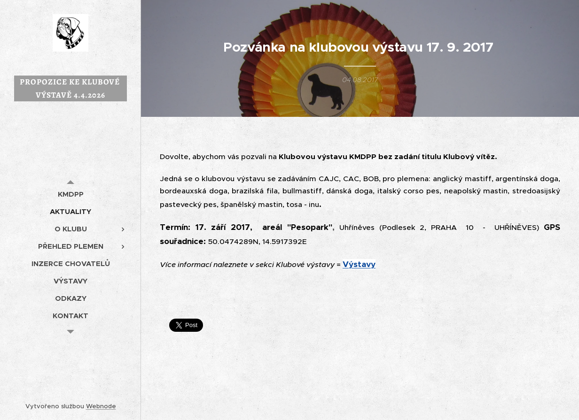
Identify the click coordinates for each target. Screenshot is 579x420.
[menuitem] (70, 194)
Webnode (101, 406)
